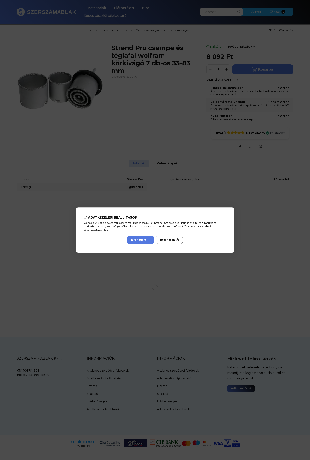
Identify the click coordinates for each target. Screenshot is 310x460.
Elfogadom (140, 239)
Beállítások (169, 239)
